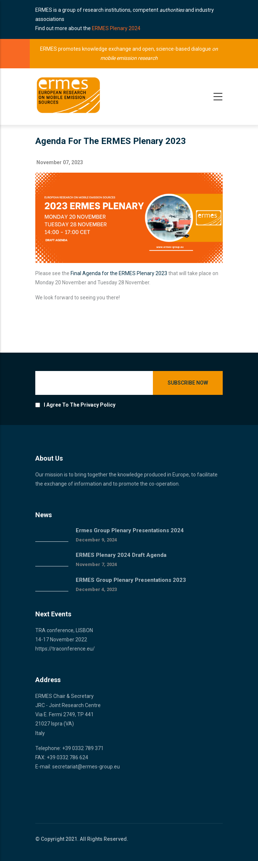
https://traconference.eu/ (65, 649)
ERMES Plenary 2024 (116, 28)
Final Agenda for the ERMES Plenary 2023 (119, 273)
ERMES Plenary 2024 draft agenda (121, 555)
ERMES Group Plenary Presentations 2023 (131, 580)
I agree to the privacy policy (79, 405)
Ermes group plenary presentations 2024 (130, 530)
